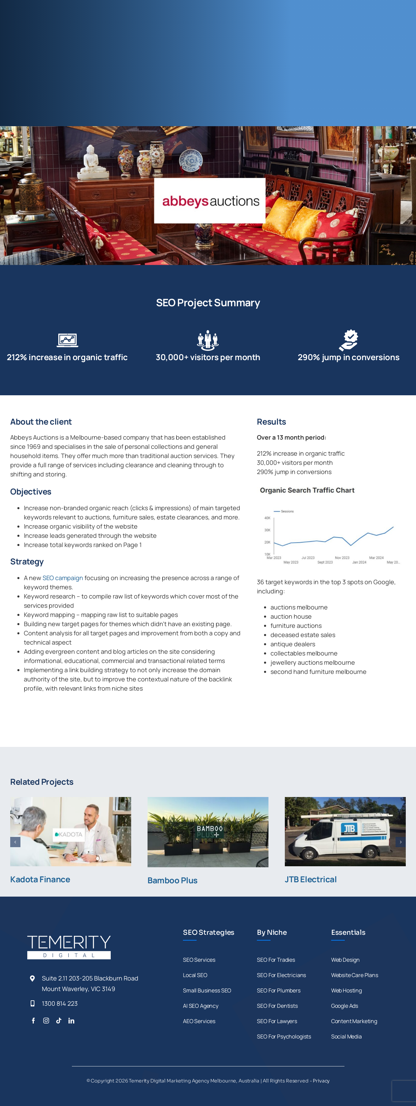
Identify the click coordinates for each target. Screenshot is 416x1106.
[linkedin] (71, 1020)
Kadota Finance (40, 879)
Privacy (321, 1081)
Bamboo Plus (173, 880)
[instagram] (46, 1020)
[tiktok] (59, 1020)
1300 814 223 (60, 1003)
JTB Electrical (311, 879)
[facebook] (33, 1020)
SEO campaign (63, 578)
